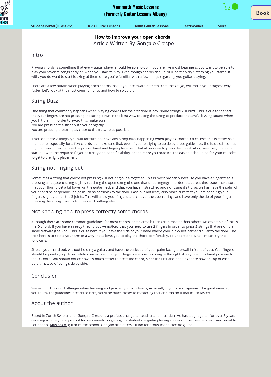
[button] (231, 6)
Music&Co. (58, 324)
